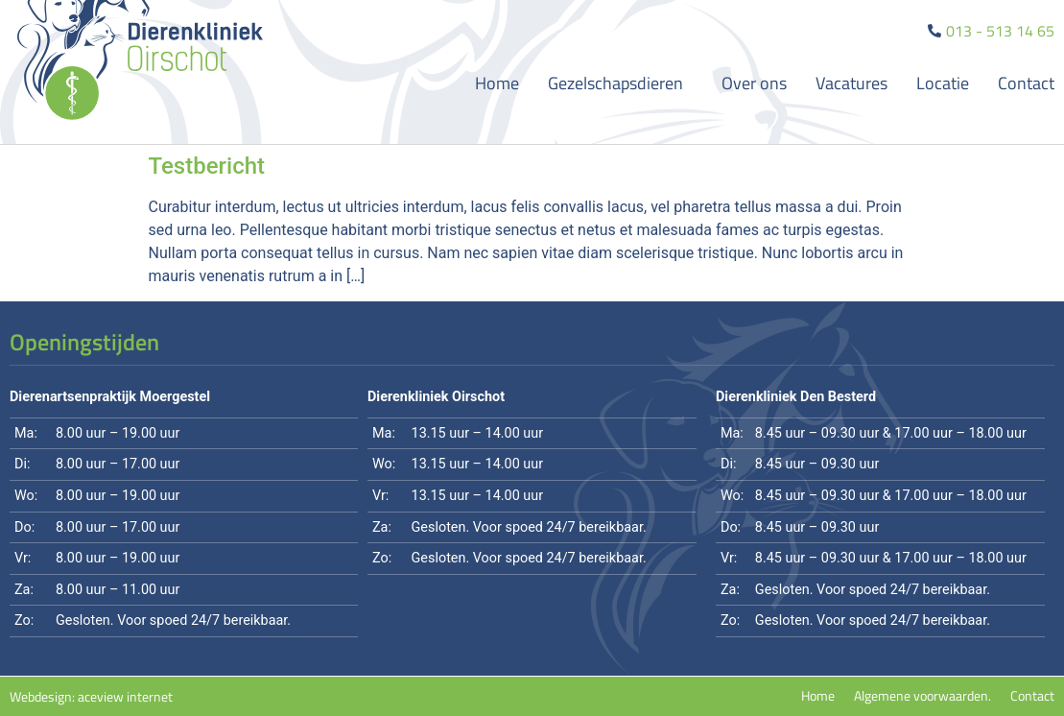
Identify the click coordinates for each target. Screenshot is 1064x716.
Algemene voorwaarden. (922, 695)
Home (497, 83)
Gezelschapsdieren (620, 83)
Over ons (754, 83)
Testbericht (207, 166)
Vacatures (851, 83)
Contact (1026, 83)
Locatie (942, 83)
